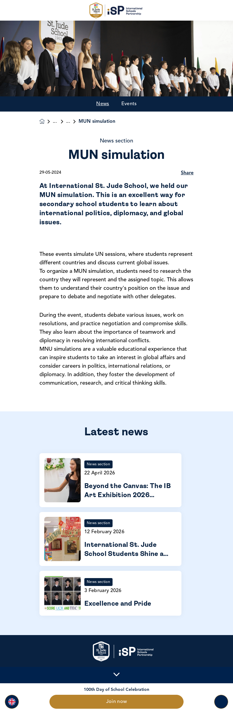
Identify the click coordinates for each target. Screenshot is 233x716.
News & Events (59, 121)
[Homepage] (46, 121)
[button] (12, 702)
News (102, 104)
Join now (116, 701)
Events (129, 104)
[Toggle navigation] (221, 702)
